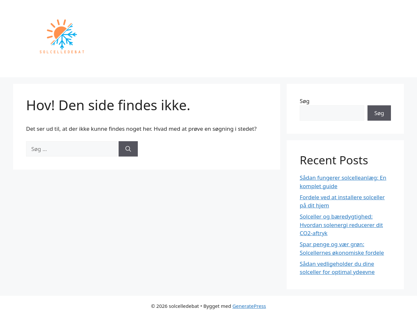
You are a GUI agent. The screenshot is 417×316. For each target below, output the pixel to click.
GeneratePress (249, 306)
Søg (304, 101)
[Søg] (128, 149)
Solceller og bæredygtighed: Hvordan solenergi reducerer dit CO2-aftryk (341, 225)
